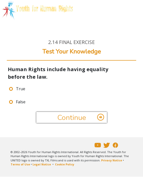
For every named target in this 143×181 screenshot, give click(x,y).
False (20, 102)
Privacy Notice (111, 160)
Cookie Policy (64, 164)
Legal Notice (42, 164)
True (20, 89)
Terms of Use (20, 164)
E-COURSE (26, 26)
